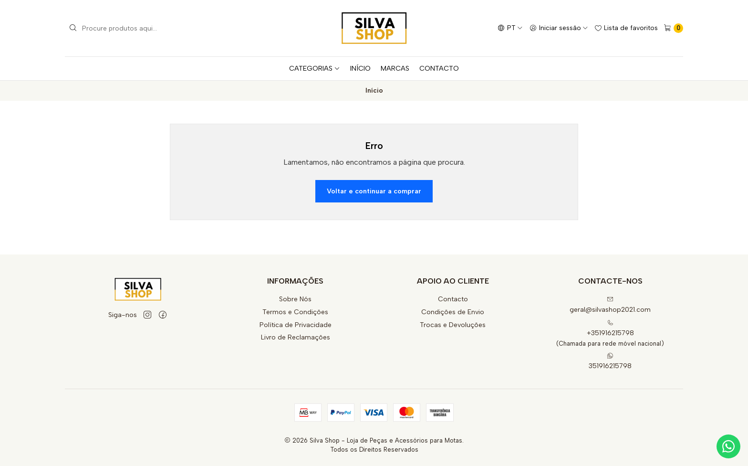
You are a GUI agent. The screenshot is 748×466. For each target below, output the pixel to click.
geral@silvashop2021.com (610, 305)
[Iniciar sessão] (559, 28)
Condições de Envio (452, 312)
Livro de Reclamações (295, 337)
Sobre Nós (295, 299)
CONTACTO (439, 68)
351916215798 (610, 361)
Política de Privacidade (296, 325)
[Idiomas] (510, 28)
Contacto (453, 299)
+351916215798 (610, 328)
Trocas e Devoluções (453, 325)
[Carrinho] (673, 28)
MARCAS (395, 68)
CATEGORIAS (314, 68)
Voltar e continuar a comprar (374, 191)
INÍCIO (360, 68)
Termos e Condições (295, 312)
